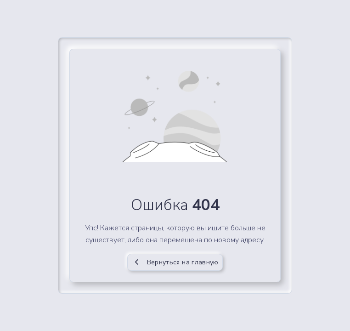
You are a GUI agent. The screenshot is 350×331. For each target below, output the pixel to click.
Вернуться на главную (174, 262)
